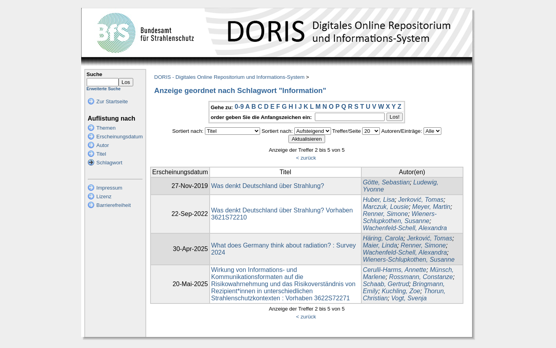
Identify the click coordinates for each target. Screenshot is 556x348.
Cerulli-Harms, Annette (394, 269)
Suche (94, 74)
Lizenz (104, 196)
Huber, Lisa (379, 199)
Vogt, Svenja (409, 298)
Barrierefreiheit (114, 205)
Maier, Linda (380, 245)
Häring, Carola (383, 238)
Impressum (110, 188)
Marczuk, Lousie (386, 206)
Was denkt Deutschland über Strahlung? (267, 185)
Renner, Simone (385, 213)
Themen (106, 128)
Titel (101, 154)
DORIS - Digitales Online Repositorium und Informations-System (229, 77)
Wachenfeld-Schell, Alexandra (405, 228)
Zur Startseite (112, 101)
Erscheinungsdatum (120, 137)
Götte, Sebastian (386, 182)
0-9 (239, 106)
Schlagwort (110, 163)
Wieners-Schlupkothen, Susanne (400, 217)
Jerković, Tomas (420, 199)
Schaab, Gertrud (386, 284)
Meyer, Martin (431, 206)
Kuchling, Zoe (401, 291)
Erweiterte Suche (104, 88)
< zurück (306, 158)
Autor (103, 145)
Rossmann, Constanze (421, 277)
